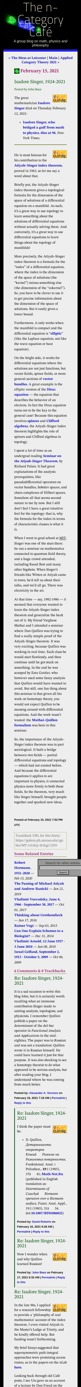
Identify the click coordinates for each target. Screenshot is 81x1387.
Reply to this (22, 1103)
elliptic (56, 333)
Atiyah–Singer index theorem (38, 165)
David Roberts (41, 1221)
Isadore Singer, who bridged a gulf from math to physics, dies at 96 (43, 128)
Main (53, 58)
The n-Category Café (40, 20)
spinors (33, 421)
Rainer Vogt (24, 926)
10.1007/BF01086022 (46, 1213)
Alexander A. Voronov (43, 1093)
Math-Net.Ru (52, 1174)
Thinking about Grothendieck (38, 915)
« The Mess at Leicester (27, 58)
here (17, 1367)
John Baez (39, 1272)
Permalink (58, 1098)
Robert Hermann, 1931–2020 (22, 868)
